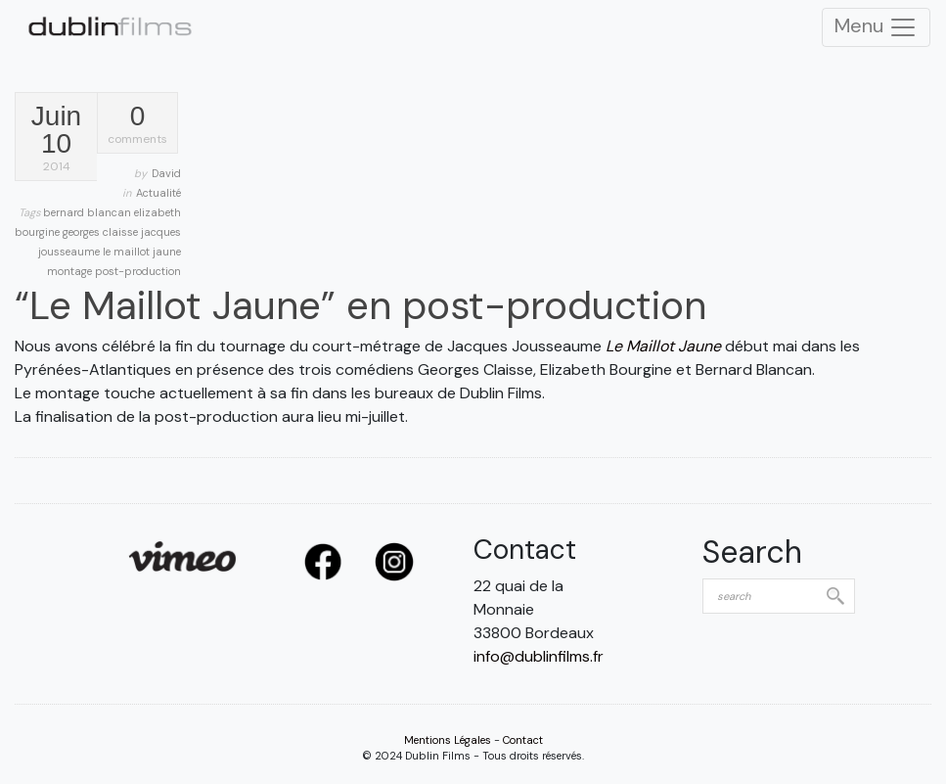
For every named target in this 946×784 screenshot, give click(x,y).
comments (137, 125)
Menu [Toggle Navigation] (876, 27)
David (166, 173)
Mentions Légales (447, 740)
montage (71, 271)
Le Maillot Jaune (663, 346)
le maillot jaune (142, 251)
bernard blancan (88, 212)
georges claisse (102, 232)
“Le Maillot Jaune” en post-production (360, 305)
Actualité (158, 193)
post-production (138, 271)
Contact (523, 740)
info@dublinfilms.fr (538, 656)
